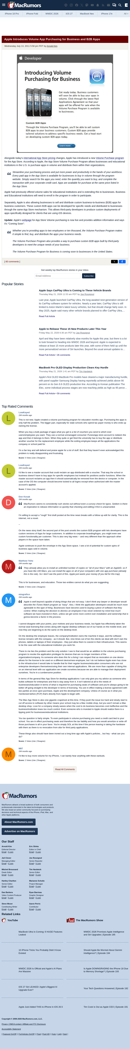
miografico (24, 594)
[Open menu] (4, 5)
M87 (21, 748)
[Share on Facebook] (122, 261)
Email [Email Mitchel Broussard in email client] (4, 874)
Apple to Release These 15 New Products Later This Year (78, 328)
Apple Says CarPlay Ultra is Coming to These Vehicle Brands (80, 290)
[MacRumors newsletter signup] (108, 5)
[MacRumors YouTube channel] (92, 5)
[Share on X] (114, 261)
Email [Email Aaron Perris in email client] (31, 908)
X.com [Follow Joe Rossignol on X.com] (38, 862)
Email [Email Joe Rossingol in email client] (31, 862)
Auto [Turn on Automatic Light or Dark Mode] (54, 1034)
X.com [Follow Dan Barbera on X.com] (10, 897)
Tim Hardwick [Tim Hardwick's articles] (35, 868)
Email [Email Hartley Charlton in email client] (4, 885)
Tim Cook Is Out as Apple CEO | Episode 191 (106, 1005)
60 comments (12, 261)
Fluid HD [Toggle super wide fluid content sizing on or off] (46, 1034)
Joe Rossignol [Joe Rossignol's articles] (35, 857)
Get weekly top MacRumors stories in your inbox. (65, 270)
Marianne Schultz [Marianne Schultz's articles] (37, 880)
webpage (27, 220)
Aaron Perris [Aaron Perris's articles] (34, 902)
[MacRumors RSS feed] (103, 5)
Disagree (41, 458)
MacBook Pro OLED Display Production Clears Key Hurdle (79, 367)
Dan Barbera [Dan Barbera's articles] (7, 891)
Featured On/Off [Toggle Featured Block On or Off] (9, 1034)
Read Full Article (47, 316)
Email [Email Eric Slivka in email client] (31, 851)
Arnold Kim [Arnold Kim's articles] (7, 845)
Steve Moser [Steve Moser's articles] (7, 902)
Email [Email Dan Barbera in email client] (4, 897)
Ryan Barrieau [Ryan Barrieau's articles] (35, 891)
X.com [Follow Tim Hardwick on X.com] (38, 874)
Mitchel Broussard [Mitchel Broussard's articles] (10, 868)
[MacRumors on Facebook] (76, 5)
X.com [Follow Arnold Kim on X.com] (10, 851)
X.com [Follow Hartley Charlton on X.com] (10, 885)
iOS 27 (69, 13)
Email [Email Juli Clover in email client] (4, 862)
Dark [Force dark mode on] (65, 1034)
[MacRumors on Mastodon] (87, 5)
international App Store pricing (39, 158)
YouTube (12, 918)
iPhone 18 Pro (12, 13)
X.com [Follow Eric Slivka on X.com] (38, 851)
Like (34, 458)
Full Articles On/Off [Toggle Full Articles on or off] (26, 1034)
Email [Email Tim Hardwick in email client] (31, 874)
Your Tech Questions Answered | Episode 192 (106, 987)
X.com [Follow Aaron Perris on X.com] (38, 908)
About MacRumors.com (18, 820)
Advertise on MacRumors (19, 830)
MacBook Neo (87, 13)
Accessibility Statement (11, 1029)
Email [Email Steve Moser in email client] (4, 908)
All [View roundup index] (126, 13)
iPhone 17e (106, 13)
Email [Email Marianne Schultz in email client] (31, 885)
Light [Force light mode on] (59, 1034)
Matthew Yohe (26, 561)
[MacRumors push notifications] (97, 5)
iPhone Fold (32, 13)
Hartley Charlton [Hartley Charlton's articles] (9, 880)
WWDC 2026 (52, 13)
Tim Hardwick (85, 371)
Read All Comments (65, 769)
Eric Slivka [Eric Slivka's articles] (34, 845)
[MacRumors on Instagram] (71, 5)
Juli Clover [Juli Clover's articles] (6, 857)
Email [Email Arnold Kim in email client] (4, 851)
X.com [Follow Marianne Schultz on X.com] (38, 885)
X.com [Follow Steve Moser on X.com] (10, 908)
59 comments (63, 393)
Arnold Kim (52, 46)
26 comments (63, 355)
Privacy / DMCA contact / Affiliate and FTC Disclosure (24, 1024)
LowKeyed (24, 412)
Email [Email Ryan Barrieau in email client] (31, 897)
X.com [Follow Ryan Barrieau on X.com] (38, 897)
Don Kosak (24, 496)
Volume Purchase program (110, 158)
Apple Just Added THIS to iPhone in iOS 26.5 (41, 1005)
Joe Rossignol (87, 294)
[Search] (121, 5)
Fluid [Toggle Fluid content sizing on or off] (39, 1034)
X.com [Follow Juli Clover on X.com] (10, 862)
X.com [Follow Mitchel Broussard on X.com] (10, 874)
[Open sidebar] (126, 5)
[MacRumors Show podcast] (66, 5)
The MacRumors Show (89, 918)
